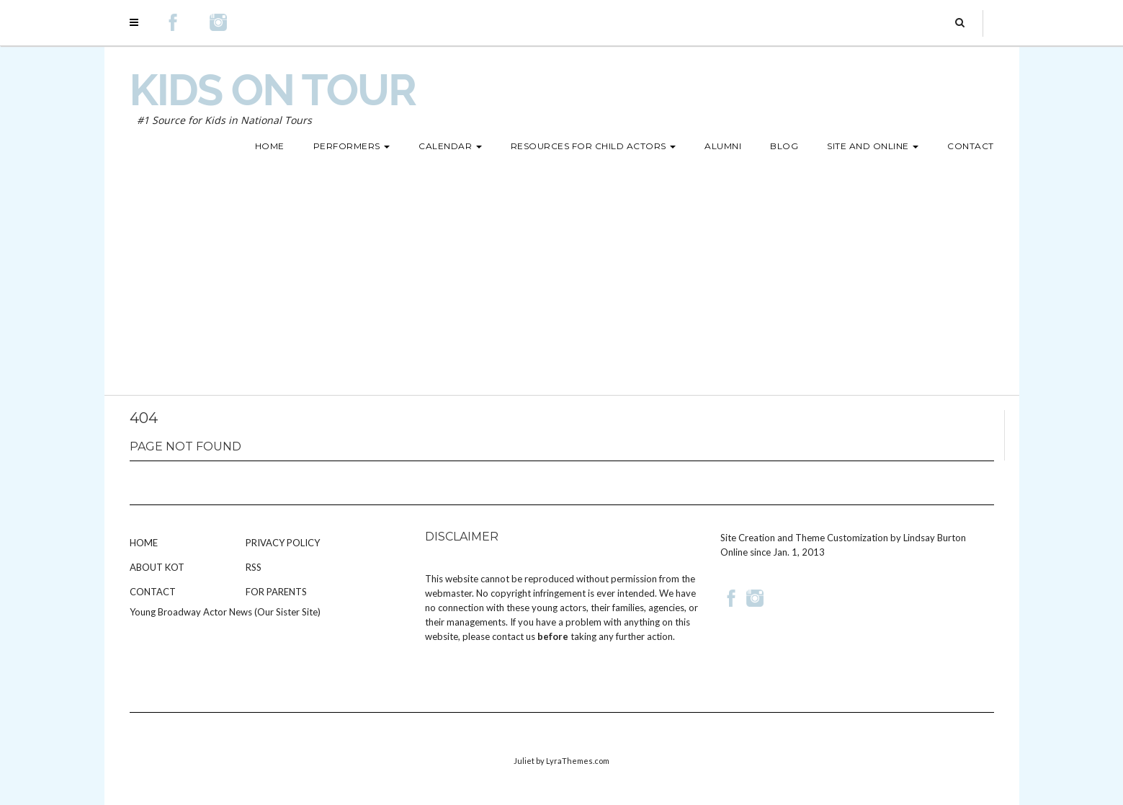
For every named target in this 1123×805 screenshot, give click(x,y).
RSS (253, 567)
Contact (153, 591)
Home (144, 542)
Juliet (524, 760)
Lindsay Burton (934, 537)
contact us (513, 636)
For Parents (276, 591)
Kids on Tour (273, 90)
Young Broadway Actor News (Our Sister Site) (225, 612)
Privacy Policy (283, 542)
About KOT (157, 567)
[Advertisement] (562, 287)
